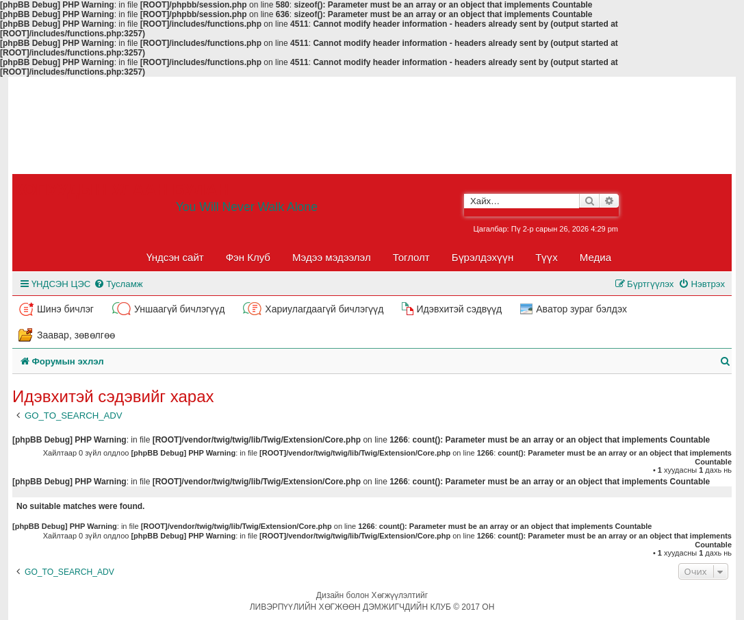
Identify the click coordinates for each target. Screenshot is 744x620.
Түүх (546, 257)
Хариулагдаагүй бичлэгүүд (324, 308)
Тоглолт (411, 257)
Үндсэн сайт (175, 257)
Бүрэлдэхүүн (482, 257)
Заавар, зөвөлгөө (76, 335)
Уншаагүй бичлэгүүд (179, 308)
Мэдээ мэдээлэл (331, 257)
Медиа (595, 257)
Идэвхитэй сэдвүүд (459, 308)
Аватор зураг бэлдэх (581, 308)
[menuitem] (118, 284)
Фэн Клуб (248, 257)
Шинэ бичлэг (65, 308)
